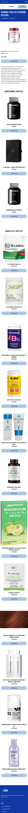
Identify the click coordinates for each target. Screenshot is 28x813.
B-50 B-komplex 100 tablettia (14, 307)
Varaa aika (22, 6)
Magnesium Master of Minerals (14, 210)
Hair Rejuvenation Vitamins (14, 124)
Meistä (5, 811)
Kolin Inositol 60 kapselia (14, 487)
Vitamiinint (5, 18)
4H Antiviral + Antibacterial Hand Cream (14, 167)
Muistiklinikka (6, 806)
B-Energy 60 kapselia (14, 592)
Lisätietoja (14, 61)
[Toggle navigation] (2, 6)
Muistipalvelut (6, 809)
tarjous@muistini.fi (4, 1)
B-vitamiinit (12, 18)
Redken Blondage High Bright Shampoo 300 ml (14, 769)
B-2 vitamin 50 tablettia (14, 264)
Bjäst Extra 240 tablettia (14, 400)
